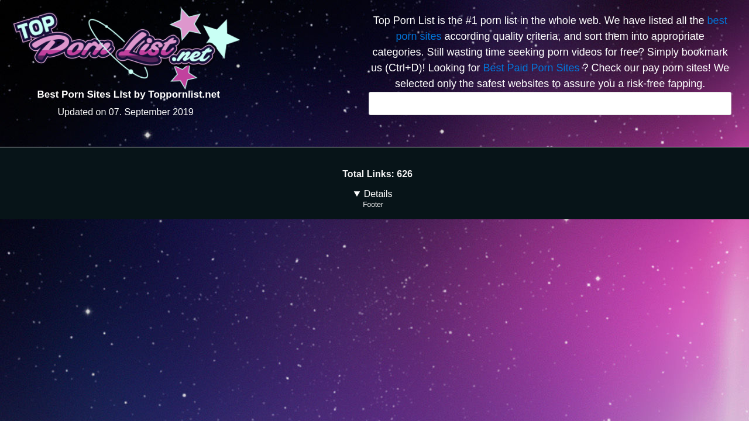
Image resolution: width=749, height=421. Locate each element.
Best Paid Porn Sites (531, 68)
